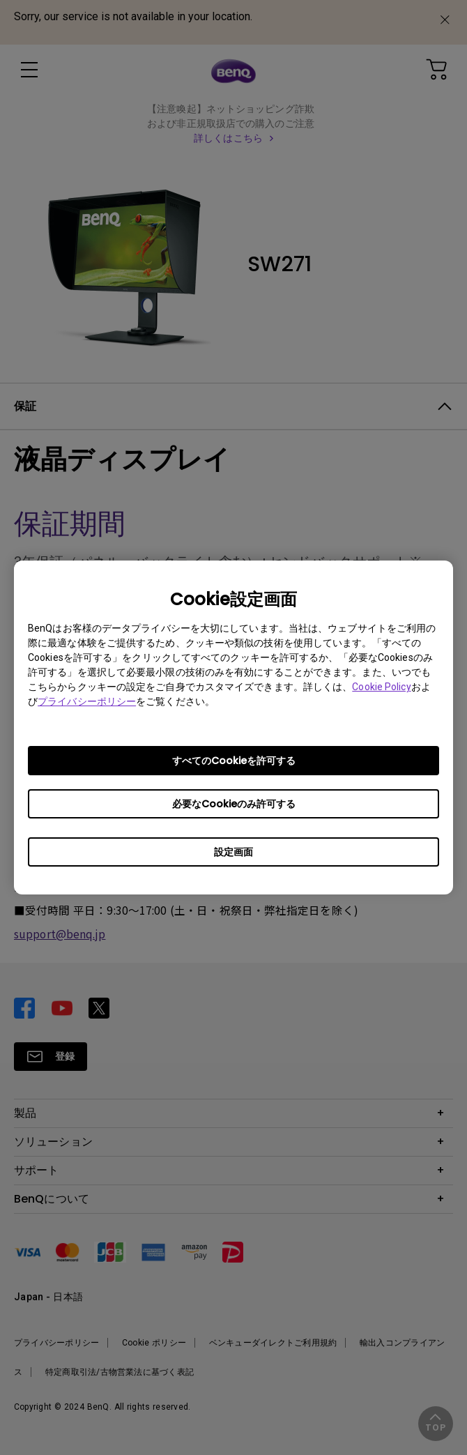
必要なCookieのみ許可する (234, 804)
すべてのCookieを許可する (234, 761)
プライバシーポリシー (87, 701)
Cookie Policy (381, 686)
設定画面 (233, 852)
